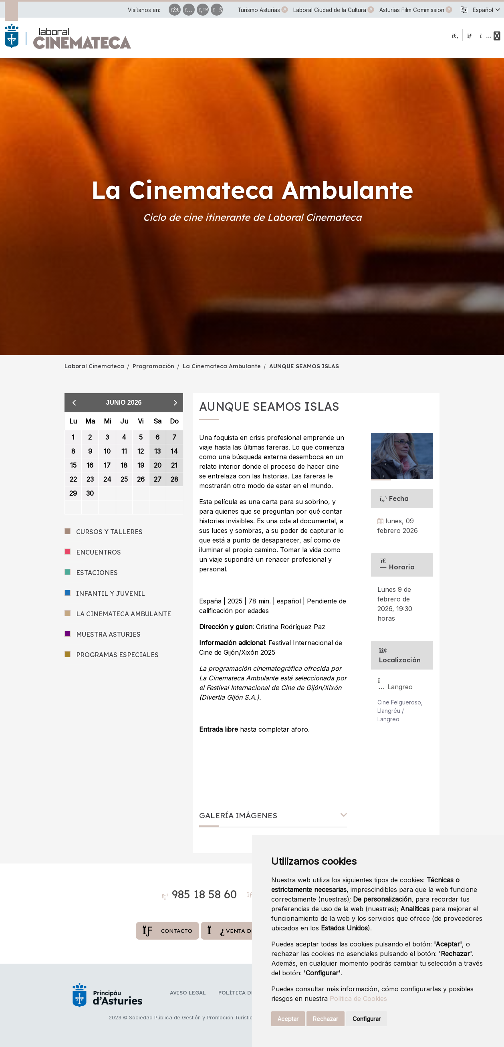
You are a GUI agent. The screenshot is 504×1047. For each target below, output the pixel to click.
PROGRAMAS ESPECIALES (112, 655)
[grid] (124, 463)
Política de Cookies (358, 999)
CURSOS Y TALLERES (104, 532)
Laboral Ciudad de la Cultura (329, 10)
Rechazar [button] (325, 1018)
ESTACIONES (91, 573)
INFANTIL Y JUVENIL (105, 593)
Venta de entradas (248, 930)
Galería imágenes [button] (238, 815)
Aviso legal (188, 992)
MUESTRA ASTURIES (103, 634)
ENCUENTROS (93, 552)
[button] (486, 10)
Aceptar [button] (288, 1018)
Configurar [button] (367, 1018)
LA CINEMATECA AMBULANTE (118, 614)
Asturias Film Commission (411, 10)
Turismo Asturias (259, 10)
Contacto (167, 930)
